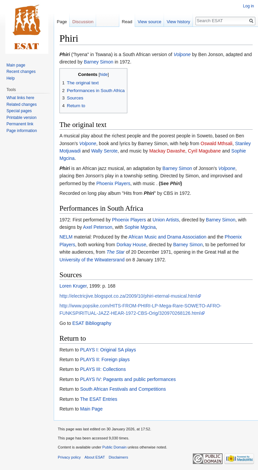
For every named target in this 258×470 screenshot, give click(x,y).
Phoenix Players (113, 183)
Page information (21, 130)
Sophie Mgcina (140, 227)
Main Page (91, 409)
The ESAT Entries (98, 399)
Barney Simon (98, 62)
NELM (66, 237)
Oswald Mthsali (216, 143)
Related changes (21, 104)
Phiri (64, 54)
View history (178, 21)
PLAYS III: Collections (103, 369)
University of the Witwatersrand (92, 259)
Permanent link (19, 124)
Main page (15, 65)
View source (150, 21)
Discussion (82, 21)
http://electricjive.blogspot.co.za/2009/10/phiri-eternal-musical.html (128, 296)
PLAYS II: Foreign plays (105, 359)
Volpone (182, 54)
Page (62, 21)
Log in (248, 6)
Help (10, 78)
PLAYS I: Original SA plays (108, 349)
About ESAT (95, 457)
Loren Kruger (73, 286)
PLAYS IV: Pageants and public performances (128, 379)
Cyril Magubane (204, 151)
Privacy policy (69, 457)
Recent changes (21, 71)
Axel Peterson (97, 227)
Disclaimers (118, 457)
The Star (115, 252)
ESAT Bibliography (91, 323)
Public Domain (114, 447)
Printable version (21, 117)
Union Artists (166, 219)
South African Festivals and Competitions (123, 389)
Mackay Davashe (167, 151)
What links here (20, 97)
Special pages (19, 111)
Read (127, 21)
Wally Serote (104, 151)
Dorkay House (131, 244)
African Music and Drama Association (167, 237)
